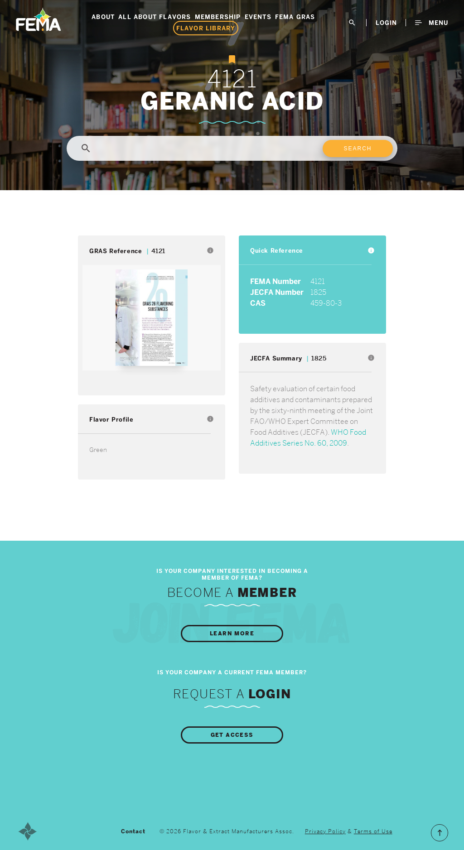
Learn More (232, 633)
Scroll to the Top (439, 832)
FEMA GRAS (295, 17)
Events (258, 17)
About (103, 17)
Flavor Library (206, 28)
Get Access (232, 735)
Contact (133, 831)
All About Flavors (154, 17)
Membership (218, 17)
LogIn (386, 23)
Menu (431, 23)
